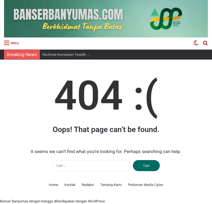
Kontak (70, 185)
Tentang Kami (111, 185)
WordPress (96, 201)
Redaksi (88, 185)
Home (53, 185)
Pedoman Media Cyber (145, 185)
